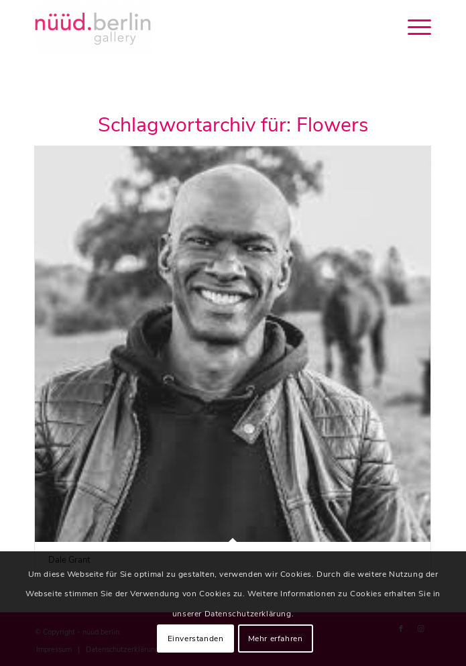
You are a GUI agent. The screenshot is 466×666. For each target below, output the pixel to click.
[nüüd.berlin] (193, 27)
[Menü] (412, 27)
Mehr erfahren (275, 638)
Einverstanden (196, 638)
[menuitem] (412, 27)
